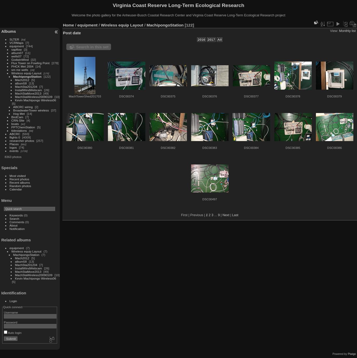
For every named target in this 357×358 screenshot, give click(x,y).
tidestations (19, 130)
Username (11, 312)
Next (226, 215)
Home (68, 25)
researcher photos (22, 140)
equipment (17, 46)
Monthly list (347, 31)
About (14, 225)
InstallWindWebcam (28, 90)
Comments (17, 222)
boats (15, 123)
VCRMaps (17, 42)
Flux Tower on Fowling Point (30, 63)
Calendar (16, 189)
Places (14, 144)
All (219, 40)
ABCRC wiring (23, 107)
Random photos (20, 186)
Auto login (13, 332)
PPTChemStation (23, 127)
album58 (21, 83)
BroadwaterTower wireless (31, 110)
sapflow (16, 49)
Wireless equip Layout (26, 73)
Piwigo (352, 353)
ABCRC (15, 134)
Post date (72, 33)
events (14, 151)
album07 (17, 53)
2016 (201, 40)
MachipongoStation (27, 76)
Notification (17, 228)
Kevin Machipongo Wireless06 (35, 100)
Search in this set (92, 47)
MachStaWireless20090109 (34, 96)
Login (13, 301)
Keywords (16, 215)
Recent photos (19, 179)
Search (14, 218)
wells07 (16, 56)
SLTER (14, 39)
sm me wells (19, 69)
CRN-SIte (17, 120)
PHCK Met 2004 (22, 66)
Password (10, 322)
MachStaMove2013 (28, 93)
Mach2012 (22, 80)
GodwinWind (20, 59)
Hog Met (19, 113)
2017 (211, 40)
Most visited (18, 175)
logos (13, 147)
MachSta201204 (26, 86)
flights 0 (15, 137)
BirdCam (17, 117)
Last (235, 215)
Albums (8, 31)
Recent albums (20, 182)
